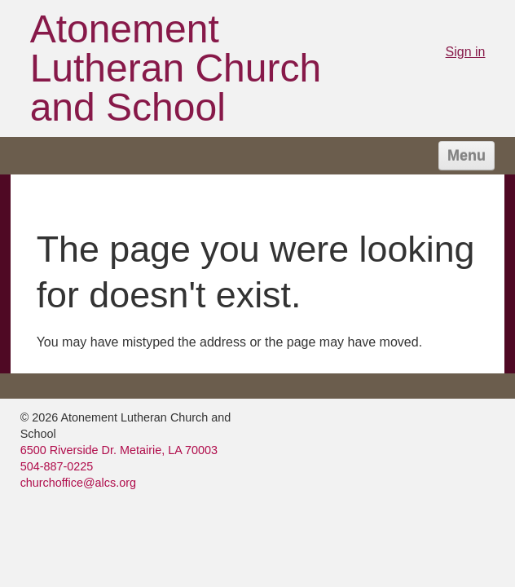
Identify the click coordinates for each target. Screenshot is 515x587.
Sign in (466, 52)
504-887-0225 (57, 466)
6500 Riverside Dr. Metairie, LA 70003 (119, 450)
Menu (466, 156)
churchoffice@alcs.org (78, 482)
